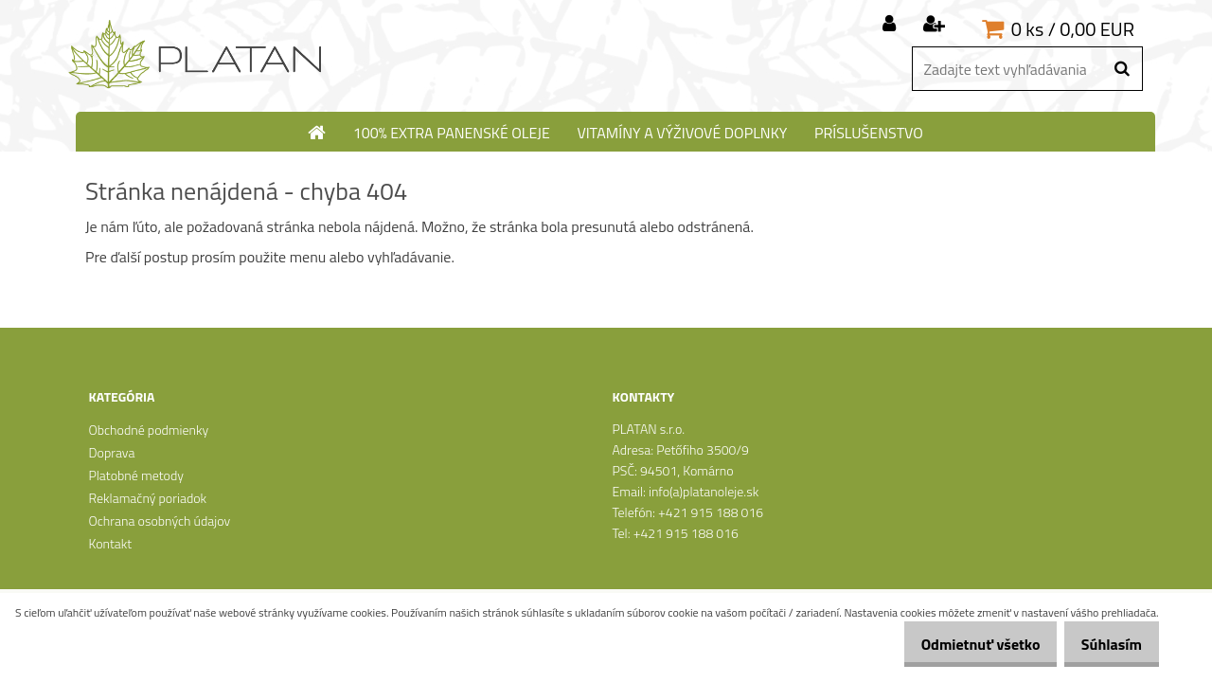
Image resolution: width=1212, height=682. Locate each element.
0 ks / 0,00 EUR (1072, 29)
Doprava (111, 452)
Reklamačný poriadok (147, 498)
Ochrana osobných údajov (159, 520)
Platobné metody (135, 475)
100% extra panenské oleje (451, 132)
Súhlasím (1105, 644)
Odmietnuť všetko (960, 644)
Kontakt (110, 543)
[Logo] (196, 55)
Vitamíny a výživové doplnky (682, 132)
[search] (1121, 69)
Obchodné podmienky (148, 430)
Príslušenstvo (868, 132)
